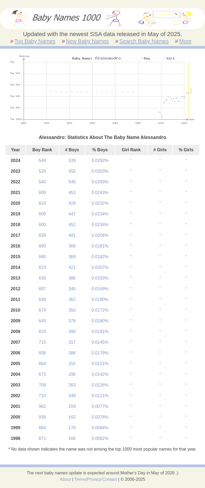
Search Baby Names (144, 41)
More (185, 41)
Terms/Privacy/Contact (95, 479)
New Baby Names (87, 41)
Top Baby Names (34, 41)
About (65, 479)
